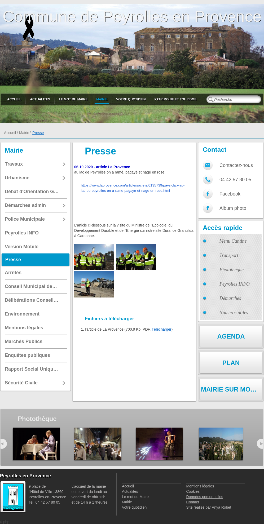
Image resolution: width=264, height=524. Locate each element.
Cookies (193, 491)
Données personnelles (204, 497)
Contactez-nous (236, 165)
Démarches (230, 298)
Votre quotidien (131, 99)
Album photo (232, 208)
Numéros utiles (233, 312)
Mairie (101, 99)
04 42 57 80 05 (235, 179)
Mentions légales (200, 486)
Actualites (40, 99)
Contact (192, 502)
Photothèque (231, 269)
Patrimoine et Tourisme (176, 99)
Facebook (229, 194)
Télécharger (161, 329)
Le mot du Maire (73, 99)
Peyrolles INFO (234, 284)
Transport (228, 255)
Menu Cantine (233, 241)
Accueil (14, 99)
